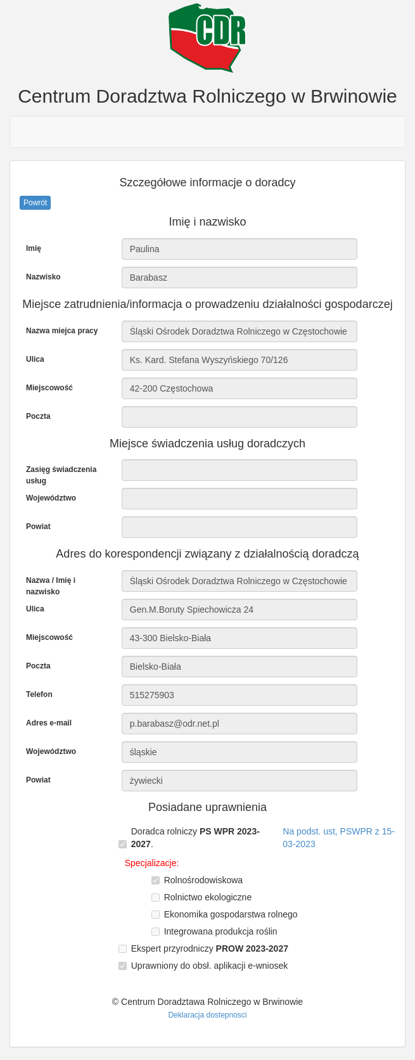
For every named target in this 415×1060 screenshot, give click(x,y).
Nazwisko (43, 276)
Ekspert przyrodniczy (209, 948)
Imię (33, 248)
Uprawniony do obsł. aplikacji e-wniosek (209, 966)
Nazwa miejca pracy (62, 330)
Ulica (35, 359)
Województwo (51, 498)
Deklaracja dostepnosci (207, 1015)
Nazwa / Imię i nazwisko (50, 586)
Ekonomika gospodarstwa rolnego (231, 914)
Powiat (38, 526)
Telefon (39, 694)
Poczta (38, 416)
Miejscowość (49, 387)
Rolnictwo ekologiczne (208, 897)
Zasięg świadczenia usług (61, 475)
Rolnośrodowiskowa (203, 880)
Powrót (35, 202)
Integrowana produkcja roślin (221, 931)
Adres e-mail (49, 722)
